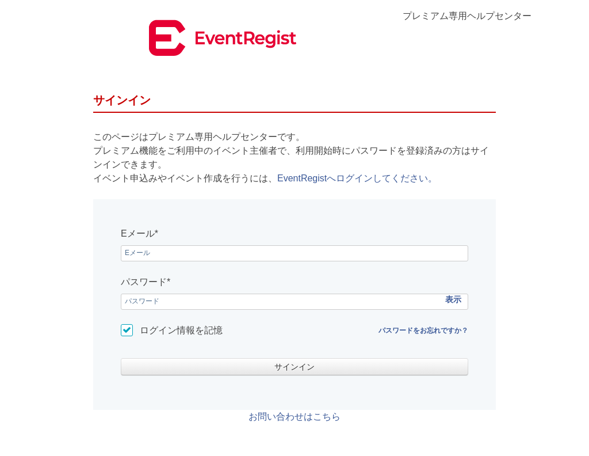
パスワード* (145, 282)
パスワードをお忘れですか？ (423, 330)
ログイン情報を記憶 (181, 330)
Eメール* (139, 233)
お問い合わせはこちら (294, 416)
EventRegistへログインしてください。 (357, 178)
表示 (453, 299)
